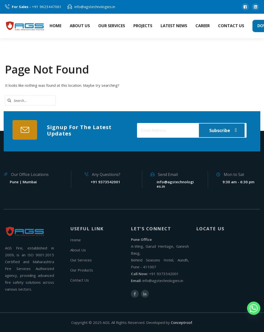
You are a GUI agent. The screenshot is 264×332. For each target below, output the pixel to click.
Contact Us (79, 280)
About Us (78, 249)
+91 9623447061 (37, 6)
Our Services (81, 260)
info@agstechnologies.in (94, 6)
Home (75, 239)
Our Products (81, 270)
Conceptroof (181, 322)
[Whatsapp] (253, 308)
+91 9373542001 (164, 273)
